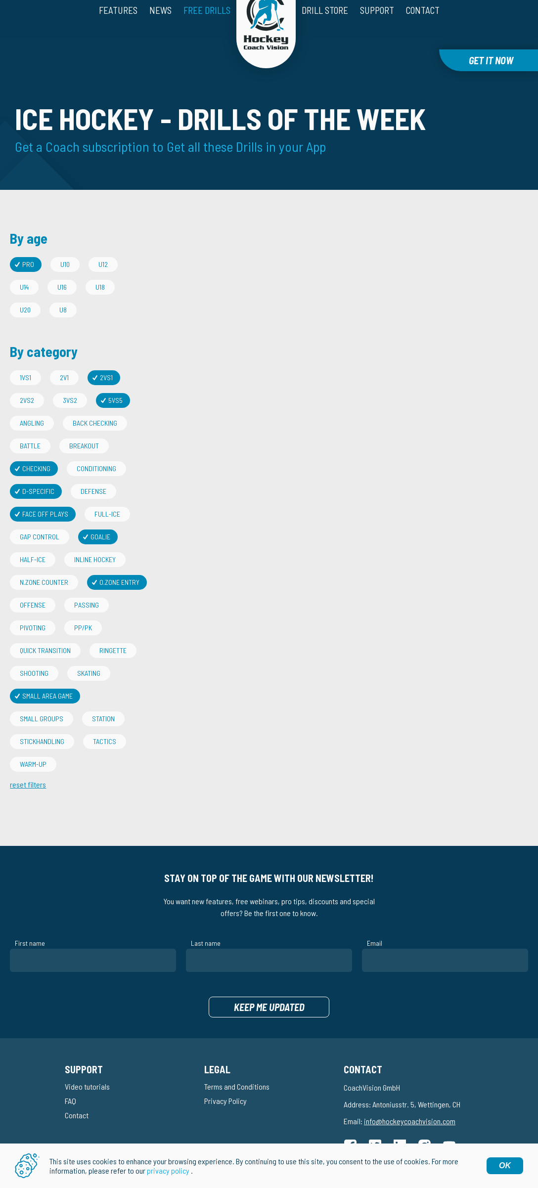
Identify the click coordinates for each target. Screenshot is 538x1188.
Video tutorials (87, 1064)
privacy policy (168, 1170)
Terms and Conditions (236, 1064)
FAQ (70, 1078)
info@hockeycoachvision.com (409, 1098)
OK (505, 1165)
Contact (423, 28)
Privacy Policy (225, 1078)
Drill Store (325, 28)
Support (377, 28)
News (160, 28)
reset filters (28, 762)
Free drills (206, 28)
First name (30, 921)
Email (374, 921)
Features (118, 28)
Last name (206, 921)
